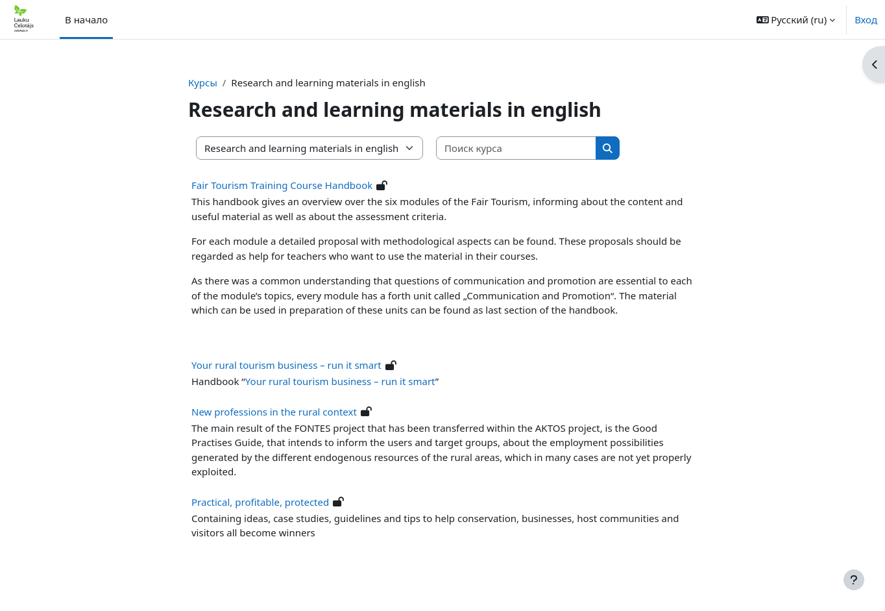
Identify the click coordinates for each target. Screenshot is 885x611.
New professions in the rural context (274, 411)
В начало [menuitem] (86, 19)
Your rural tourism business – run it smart (286, 364)
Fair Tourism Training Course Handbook (281, 185)
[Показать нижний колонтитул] (853, 579)
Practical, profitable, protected (260, 501)
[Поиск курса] (516, 148)
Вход (866, 19)
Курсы (202, 82)
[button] (796, 19)
